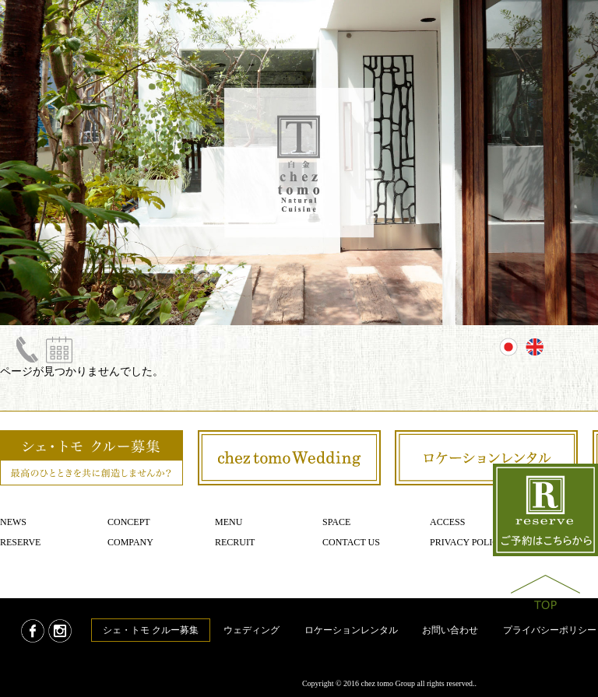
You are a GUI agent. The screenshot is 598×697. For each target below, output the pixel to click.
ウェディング (251, 630)
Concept (128, 522)
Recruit (235, 542)
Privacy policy (467, 542)
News (13, 522)
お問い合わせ (450, 630)
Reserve (20, 542)
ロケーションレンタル (351, 630)
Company (130, 542)
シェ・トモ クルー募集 (151, 630)
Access (447, 522)
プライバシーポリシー (549, 630)
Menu (228, 522)
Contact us (351, 542)
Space (336, 522)
